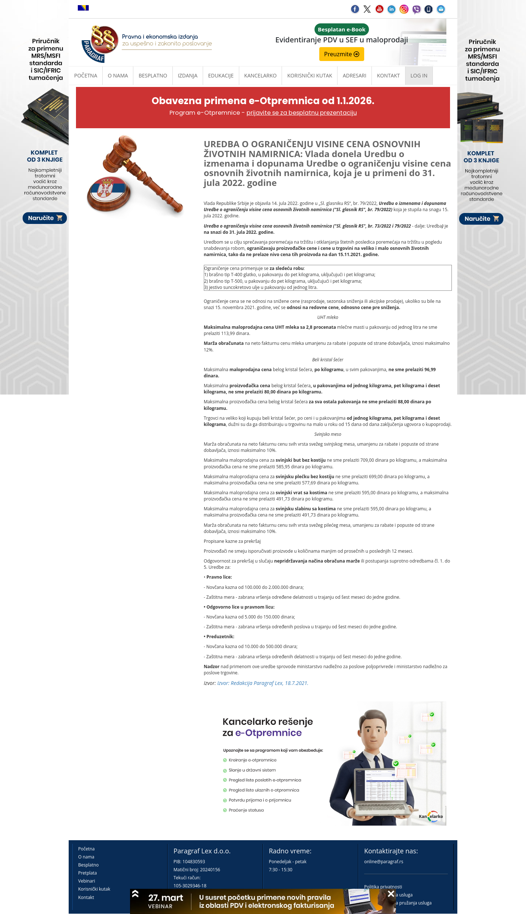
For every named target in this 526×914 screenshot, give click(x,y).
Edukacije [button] (221, 75)
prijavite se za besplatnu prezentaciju (302, 112)
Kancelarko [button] (260, 75)
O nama (118, 75)
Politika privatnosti (383, 887)
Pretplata (87, 873)
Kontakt (86, 897)
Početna (85, 75)
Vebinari (86, 881)
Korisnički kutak (94, 889)
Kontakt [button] (388, 75)
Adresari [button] (354, 75)
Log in (419, 75)
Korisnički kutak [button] (309, 75)
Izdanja (188, 75)
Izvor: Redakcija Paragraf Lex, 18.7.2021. (263, 682)
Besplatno (152, 75)
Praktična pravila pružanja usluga (398, 903)
